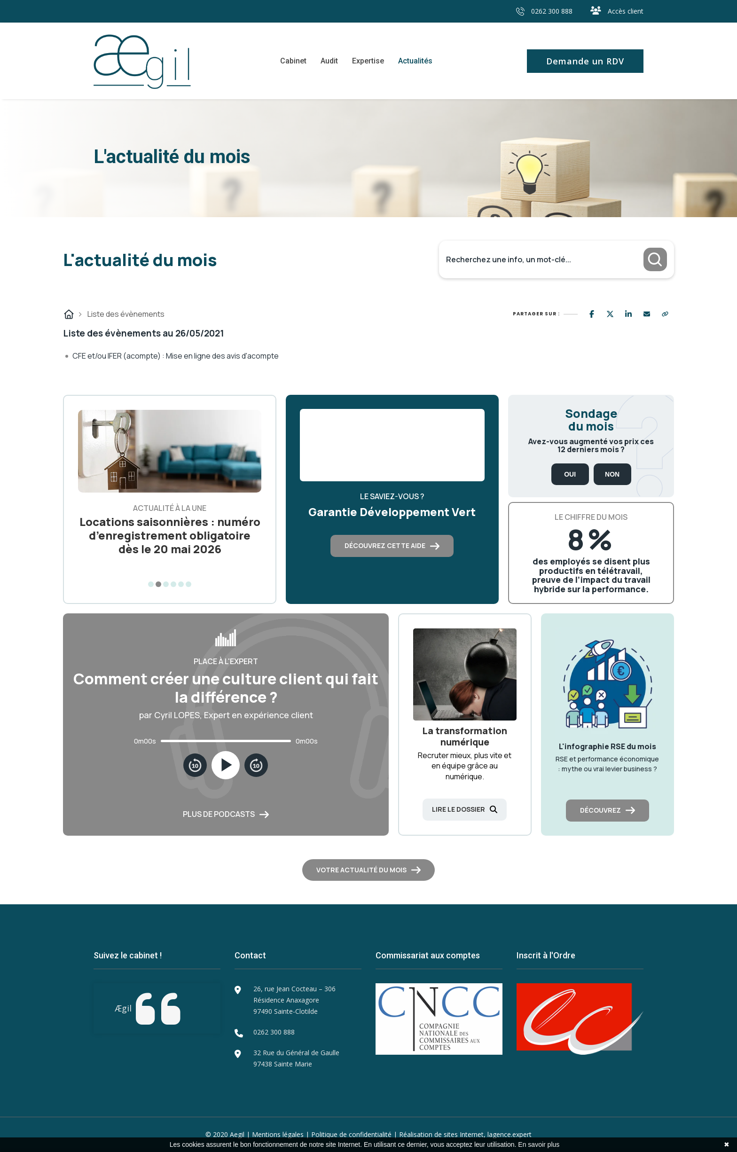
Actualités (415, 60)
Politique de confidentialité (351, 1134)
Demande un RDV (585, 61)
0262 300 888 (544, 11)
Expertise (368, 60)
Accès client (616, 11)
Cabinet (293, 60)
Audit (329, 60)
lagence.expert (509, 1134)
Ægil (123, 1008)
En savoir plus (538, 1144)
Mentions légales (278, 1134)
